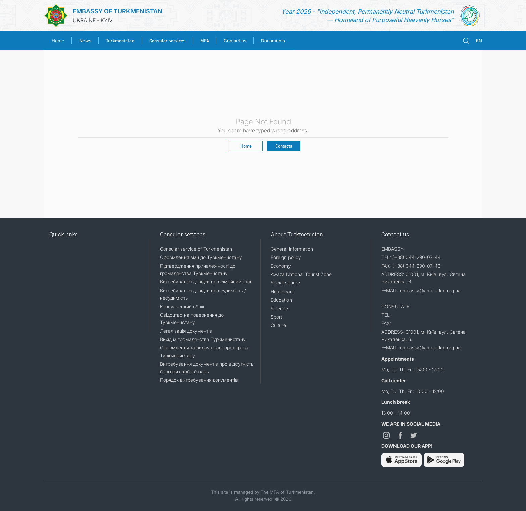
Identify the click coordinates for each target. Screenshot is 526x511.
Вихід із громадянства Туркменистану (203, 339)
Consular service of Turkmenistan (196, 249)
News (85, 40)
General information (292, 249)
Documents (273, 40)
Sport (276, 317)
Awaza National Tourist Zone (301, 274)
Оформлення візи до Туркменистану (201, 257)
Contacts (283, 146)
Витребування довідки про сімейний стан (206, 281)
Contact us (235, 40)
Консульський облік (182, 306)
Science (279, 308)
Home (58, 40)
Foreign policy (286, 257)
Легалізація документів (186, 331)
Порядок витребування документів (199, 380)
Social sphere (285, 282)
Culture (278, 325)
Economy (281, 266)
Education (281, 300)
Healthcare (282, 291)
